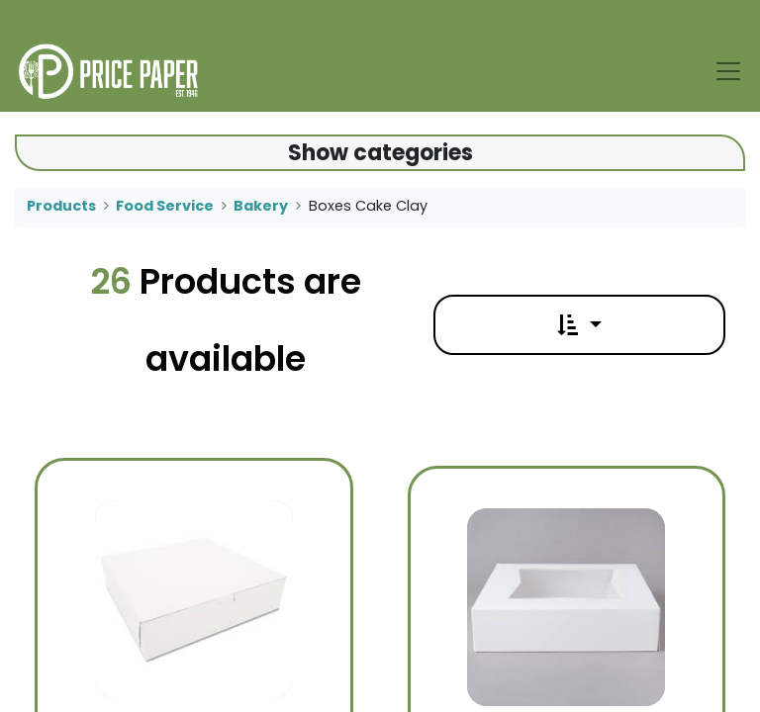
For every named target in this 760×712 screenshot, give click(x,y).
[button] (579, 325)
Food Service (165, 206)
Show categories (380, 152)
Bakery (261, 206)
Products (61, 206)
